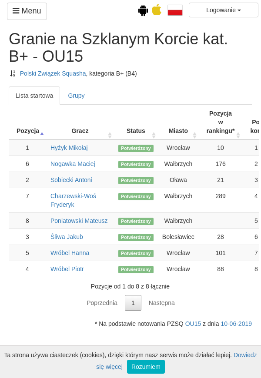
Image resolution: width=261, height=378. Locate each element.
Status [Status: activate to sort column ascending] (136, 130)
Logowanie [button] (223, 10)
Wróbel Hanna (69, 252)
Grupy (76, 95)
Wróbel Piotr (67, 268)
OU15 (193, 323)
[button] (175, 9)
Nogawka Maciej (72, 163)
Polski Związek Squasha (53, 73)
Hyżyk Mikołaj (69, 147)
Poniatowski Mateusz (79, 220)
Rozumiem (146, 366)
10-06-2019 (236, 323)
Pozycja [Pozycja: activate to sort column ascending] (28, 130)
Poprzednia (102, 302)
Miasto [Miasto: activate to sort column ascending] (178, 130)
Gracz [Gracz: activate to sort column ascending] (80, 130)
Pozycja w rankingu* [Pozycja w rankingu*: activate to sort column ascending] (221, 122)
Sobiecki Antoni (71, 179)
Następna (162, 302)
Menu (27, 11)
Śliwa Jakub (66, 236)
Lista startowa (34, 95)
